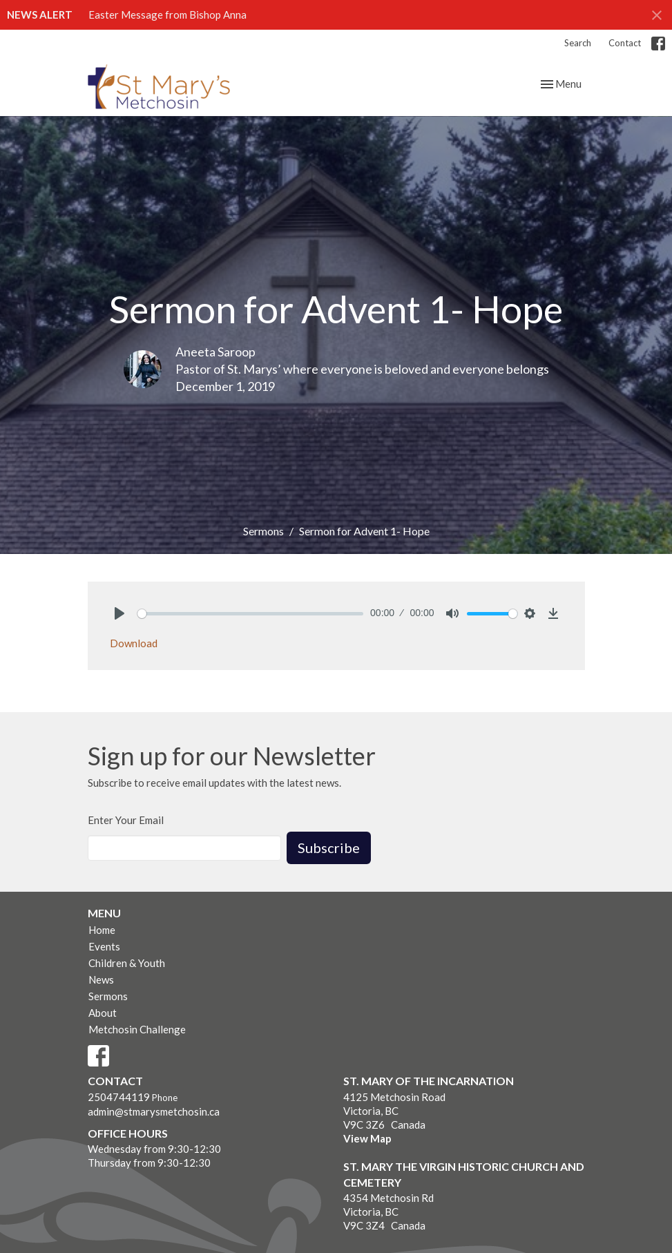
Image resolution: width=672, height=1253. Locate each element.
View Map (367, 1138)
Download (133, 643)
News (101, 979)
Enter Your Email (126, 820)
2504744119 (119, 1097)
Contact (624, 42)
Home (101, 930)
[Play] (119, 613)
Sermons (263, 530)
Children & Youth (126, 963)
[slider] (250, 613)
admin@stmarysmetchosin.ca (154, 1111)
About (102, 1012)
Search (577, 42)
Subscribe (329, 847)
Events (104, 946)
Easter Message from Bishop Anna (167, 14)
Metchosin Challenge (137, 1029)
